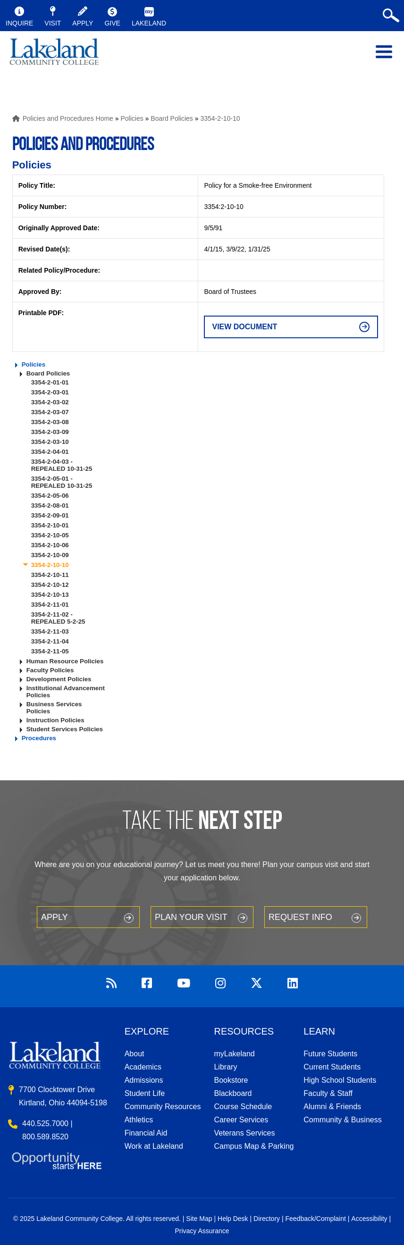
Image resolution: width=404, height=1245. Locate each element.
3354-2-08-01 (50, 505)
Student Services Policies (64, 729)
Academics (143, 1067)
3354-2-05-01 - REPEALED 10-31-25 (62, 482)
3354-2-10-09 (50, 555)
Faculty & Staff (328, 1093)
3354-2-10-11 (50, 574)
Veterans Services (244, 1133)
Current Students (332, 1067)
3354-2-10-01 (50, 525)
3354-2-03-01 (50, 392)
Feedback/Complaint (315, 1218)
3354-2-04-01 (50, 451)
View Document (244, 327)
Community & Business (342, 1120)
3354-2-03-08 (50, 422)
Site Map (199, 1218)
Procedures (39, 738)
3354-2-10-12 (50, 584)
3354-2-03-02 (50, 402)
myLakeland (54, 56)
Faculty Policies (50, 670)
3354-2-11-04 (50, 641)
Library (225, 1067)
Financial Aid (146, 1133)
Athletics (139, 1120)
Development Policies (59, 679)
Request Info (300, 917)
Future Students (330, 1054)
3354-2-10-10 (220, 118)
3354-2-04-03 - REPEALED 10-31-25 (62, 465)
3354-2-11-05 (50, 651)
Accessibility (369, 1218)
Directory (266, 1218)
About (134, 1054)
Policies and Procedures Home (68, 118)
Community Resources (163, 1107)
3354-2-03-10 (50, 441)
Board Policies (172, 118)
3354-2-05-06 (50, 495)
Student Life (145, 1093)
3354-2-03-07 (50, 412)
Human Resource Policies (65, 661)
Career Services (241, 1120)
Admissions (144, 1080)
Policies (131, 118)
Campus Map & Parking (254, 1146)
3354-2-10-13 (50, 594)
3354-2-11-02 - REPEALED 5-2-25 (58, 618)
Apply (54, 917)
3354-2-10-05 (50, 535)
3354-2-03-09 (50, 431)
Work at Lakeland (154, 1146)
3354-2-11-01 (50, 604)
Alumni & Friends (332, 1107)
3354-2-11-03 (50, 631)
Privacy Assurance (202, 1231)
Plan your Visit (191, 917)
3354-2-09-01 (50, 515)
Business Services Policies (54, 708)
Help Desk (233, 1218)
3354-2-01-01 (50, 382)
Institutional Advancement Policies (65, 692)
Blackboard (233, 1093)
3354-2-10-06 (50, 545)
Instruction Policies (55, 720)
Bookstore (231, 1080)
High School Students (339, 1080)
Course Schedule (243, 1107)
